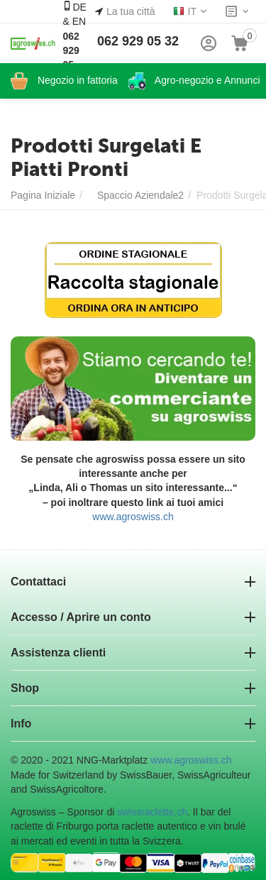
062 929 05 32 (138, 41)
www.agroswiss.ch (132, 516)
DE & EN (74, 42)
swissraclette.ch (152, 812)
